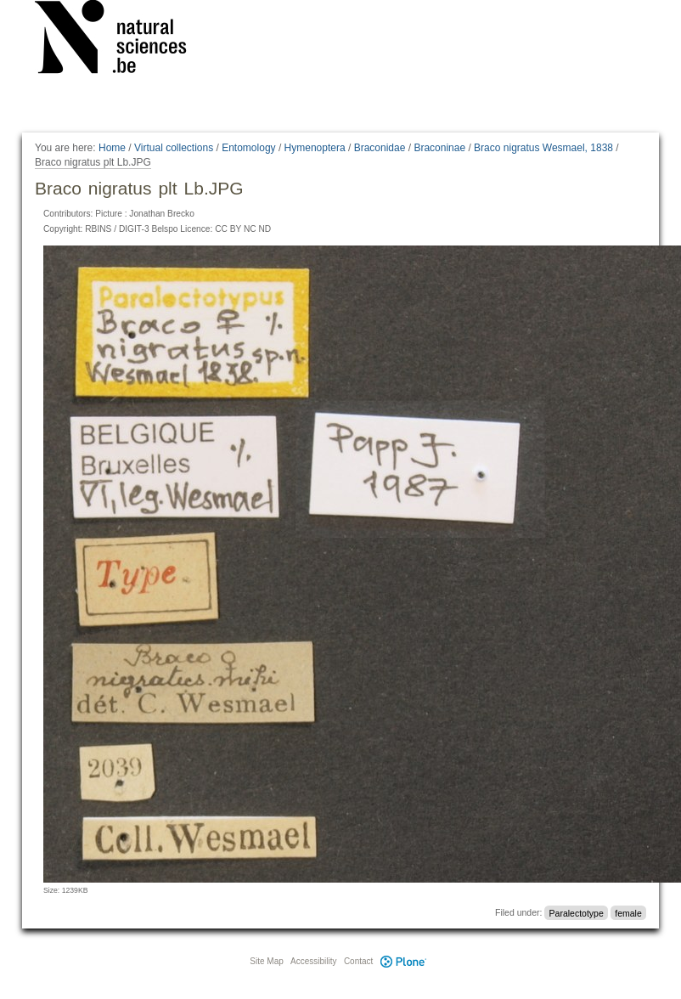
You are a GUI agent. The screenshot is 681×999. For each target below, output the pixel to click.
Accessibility (313, 961)
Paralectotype (576, 912)
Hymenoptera (315, 148)
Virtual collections (173, 148)
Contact (358, 961)
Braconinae (439, 148)
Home (112, 148)
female (628, 912)
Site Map (266, 961)
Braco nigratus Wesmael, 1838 (543, 148)
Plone (403, 961)
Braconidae (380, 148)
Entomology (248, 148)
